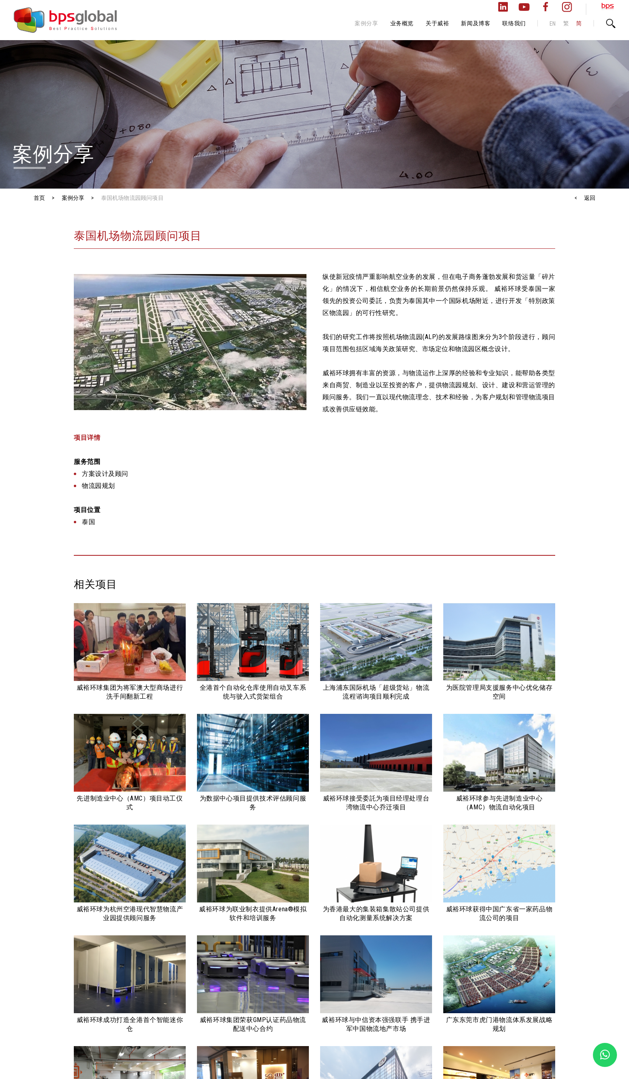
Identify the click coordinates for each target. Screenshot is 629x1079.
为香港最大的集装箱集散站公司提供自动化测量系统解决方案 (376, 913)
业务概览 (402, 23)
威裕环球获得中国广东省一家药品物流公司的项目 (499, 913)
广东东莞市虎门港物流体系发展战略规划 (499, 1024)
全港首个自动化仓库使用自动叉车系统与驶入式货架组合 (253, 692)
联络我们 (514, 23)
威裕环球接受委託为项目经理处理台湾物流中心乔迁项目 (376, 803)
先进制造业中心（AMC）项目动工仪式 (130, 803)
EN (553, 23)
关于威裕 (437, 23)
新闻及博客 (475, 23)
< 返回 (584, 198)
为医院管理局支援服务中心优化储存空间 (499, 692)
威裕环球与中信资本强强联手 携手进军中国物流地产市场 (376, 1024)
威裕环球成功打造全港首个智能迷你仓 (130, 1024)
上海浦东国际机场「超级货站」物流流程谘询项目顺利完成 (376, 692)
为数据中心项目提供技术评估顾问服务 (253, 803)
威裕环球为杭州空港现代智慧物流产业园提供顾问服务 (130, 913)
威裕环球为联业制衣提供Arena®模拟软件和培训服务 (252, 913)
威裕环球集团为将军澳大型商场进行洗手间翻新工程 (130, 692)
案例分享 (366, 23)
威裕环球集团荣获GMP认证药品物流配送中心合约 (253, 1024)
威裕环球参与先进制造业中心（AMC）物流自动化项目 (499, 803)
